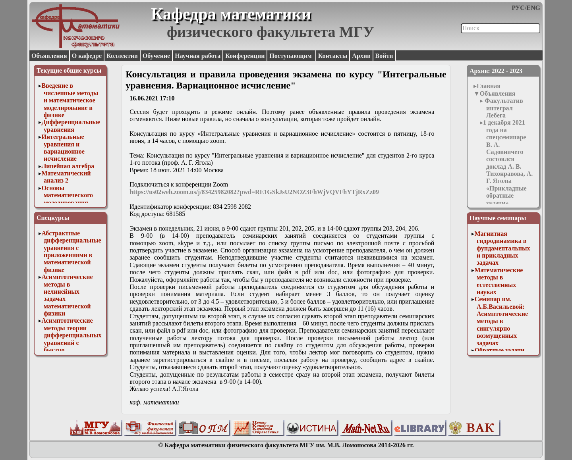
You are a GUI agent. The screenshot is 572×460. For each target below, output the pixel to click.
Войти (384, 55)
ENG (533, 7)
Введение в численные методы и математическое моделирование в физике (69, 100)
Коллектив (122, 55)
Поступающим (291, 55)
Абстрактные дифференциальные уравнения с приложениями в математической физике (71, 251)
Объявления (49, 55)
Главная (488, 86)
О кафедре (87, 55)
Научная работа (197, 55)
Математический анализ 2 (66, 177)
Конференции (245, 55)
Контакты (333, 55)
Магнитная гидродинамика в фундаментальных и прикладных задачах (502, 248)
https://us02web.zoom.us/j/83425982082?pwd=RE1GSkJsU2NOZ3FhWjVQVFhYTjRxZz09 (254, 192)
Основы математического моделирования (67, 195)
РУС (518, 7)
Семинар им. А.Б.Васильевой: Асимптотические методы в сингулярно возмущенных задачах (501, 321)
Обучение (156, 55)
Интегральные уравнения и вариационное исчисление (62, 147)
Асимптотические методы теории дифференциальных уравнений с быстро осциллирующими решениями (71, 342)
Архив (361, 55)
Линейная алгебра (67, 166)
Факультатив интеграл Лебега (503, 108)
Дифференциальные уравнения (70, 126)
